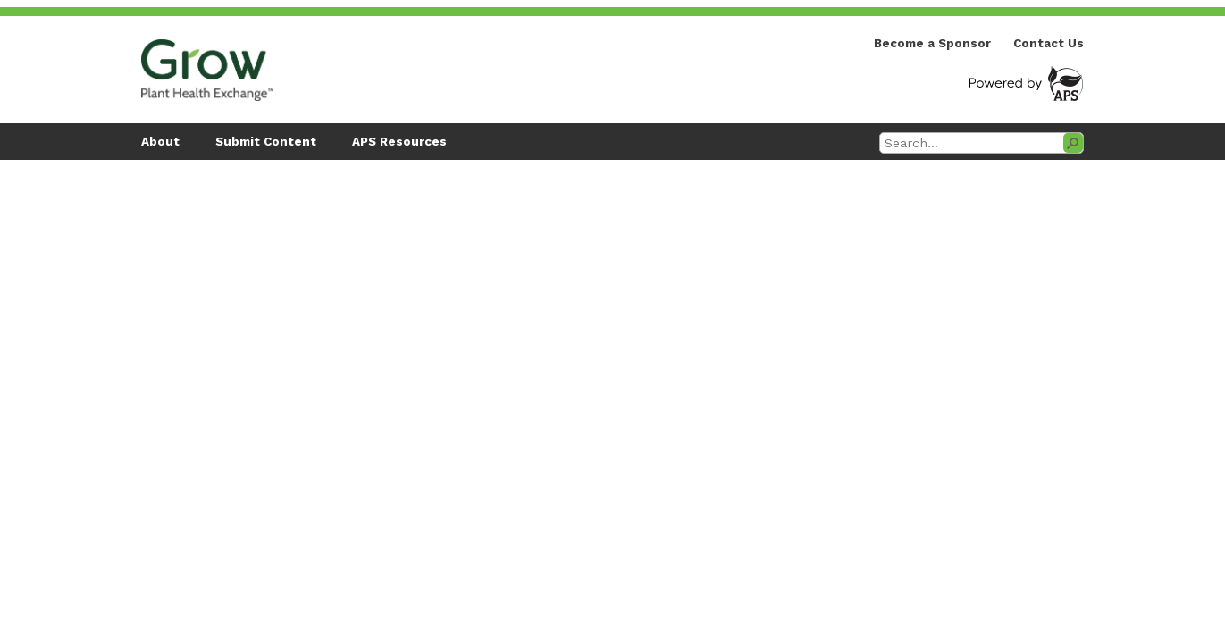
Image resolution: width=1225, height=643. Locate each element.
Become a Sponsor (932, 43)
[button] (1073, 143)
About (160, 141)
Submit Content (265, 141)
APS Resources (399, 141)
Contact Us (1048, 43)
